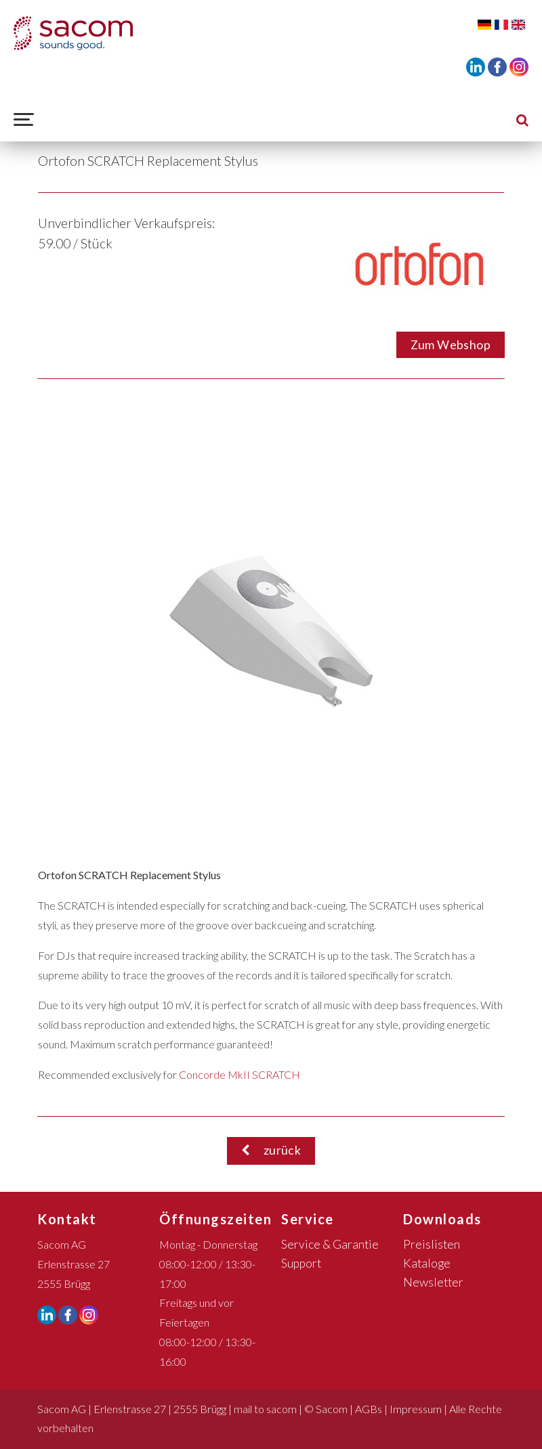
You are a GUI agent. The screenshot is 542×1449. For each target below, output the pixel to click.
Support (301, 1263)
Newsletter (433, 1282)
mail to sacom (265, 1408)
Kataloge (427, 1263)
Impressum (416, 1408)
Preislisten (431, 1244)
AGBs (368, 1408)
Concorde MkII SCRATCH (239, 1074)
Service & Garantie (330, 1244)
